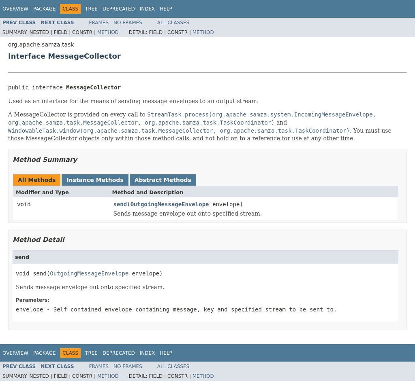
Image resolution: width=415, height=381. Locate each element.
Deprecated (119, 9)
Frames (99, 22)
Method (108, 32)
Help (166, 9)
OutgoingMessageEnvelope (169, 204)
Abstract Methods (163, 180)
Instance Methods (94, 180)
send (120, 204)
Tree (91, 9)
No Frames (127, 22)
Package (44, 9)
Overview (15, 9)
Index (147, 9)
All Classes (173, 22)
